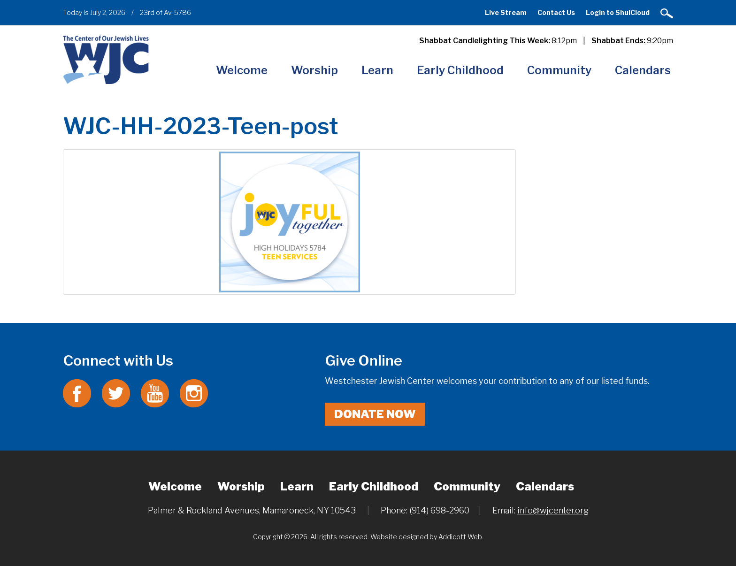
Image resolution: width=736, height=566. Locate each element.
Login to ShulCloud (618, 12)
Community (559, 70)
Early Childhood (460, 70)
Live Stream (506, 12)
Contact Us (556, 12)
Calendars (643, 70)
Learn (377, 70)
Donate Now (375, 414)
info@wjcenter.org (553, 510)
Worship (314, 70)
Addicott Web (460, 537)
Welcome (242, 70)
